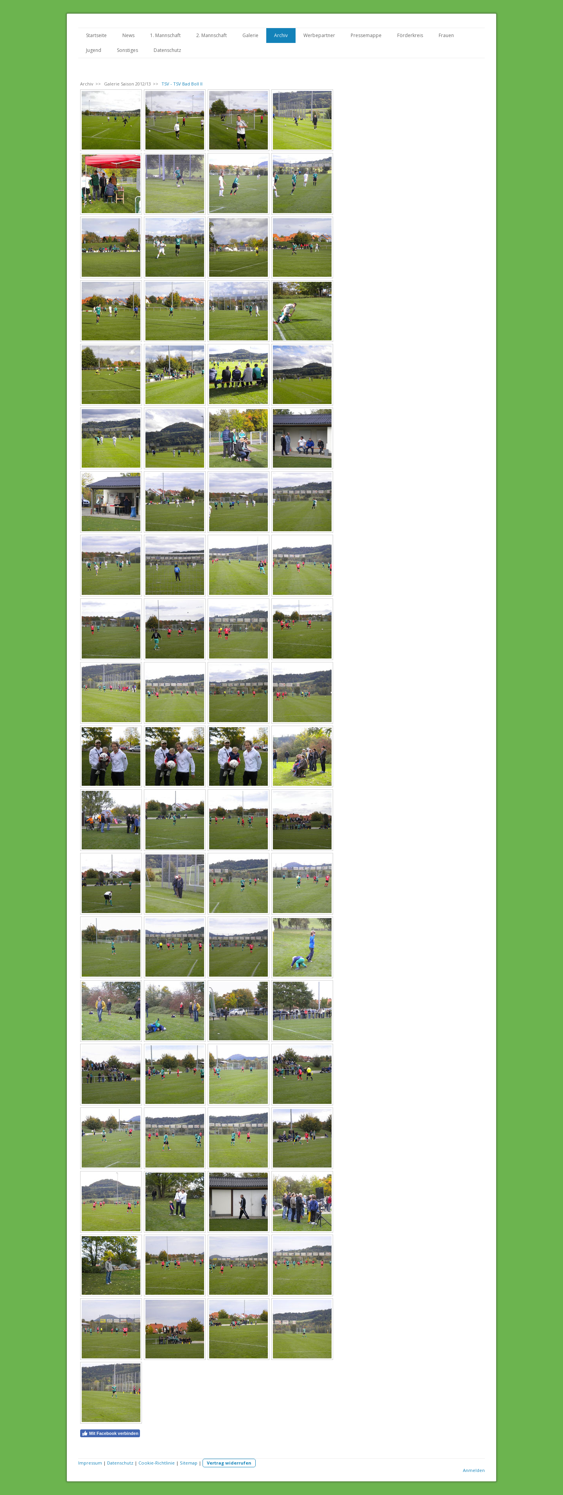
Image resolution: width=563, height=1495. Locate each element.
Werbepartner (319, 35)
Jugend (93, 50)
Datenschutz (167, 50)
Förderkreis (410, 35)
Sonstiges (127, 50)
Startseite (96, 35)
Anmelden (474, 1470)
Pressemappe (366, 35)
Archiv (281, 35)
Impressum (90, 1463)
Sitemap (188, 1463)
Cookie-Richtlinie (156, 1463)
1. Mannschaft (165, 35)
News (128, 35)
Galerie (250, 35)
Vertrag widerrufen (229, 1463)
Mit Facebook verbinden (110, 1433)
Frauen (446, 35)
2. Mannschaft (211, 35)
